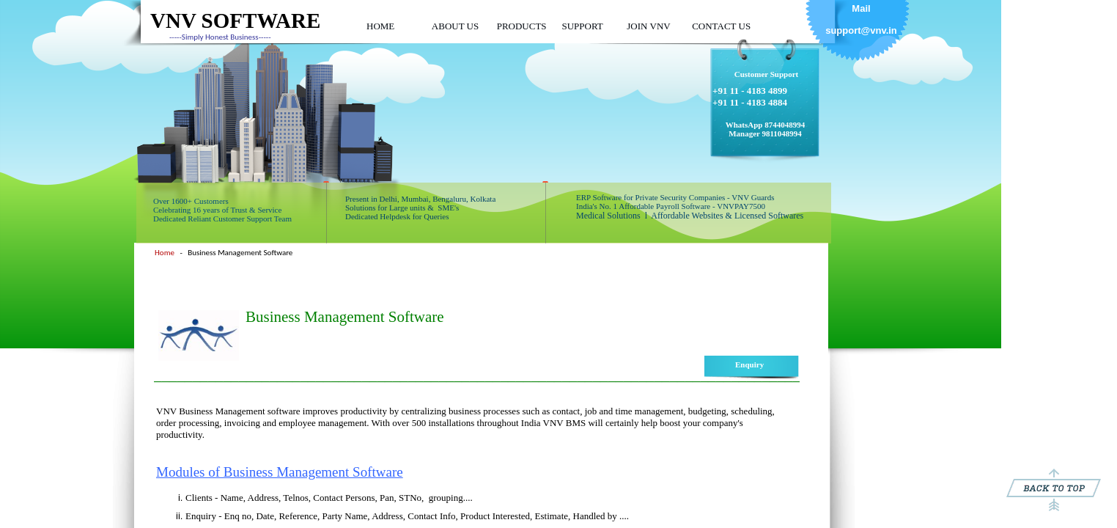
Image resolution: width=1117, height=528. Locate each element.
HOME (380, 26)
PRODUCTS (522, 26)
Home (164, 252)
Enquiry (749, 364)
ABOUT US (455, 26)
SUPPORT (581, 26)
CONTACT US (721, 26)
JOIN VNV (648, 26)
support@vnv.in (861, 30)
